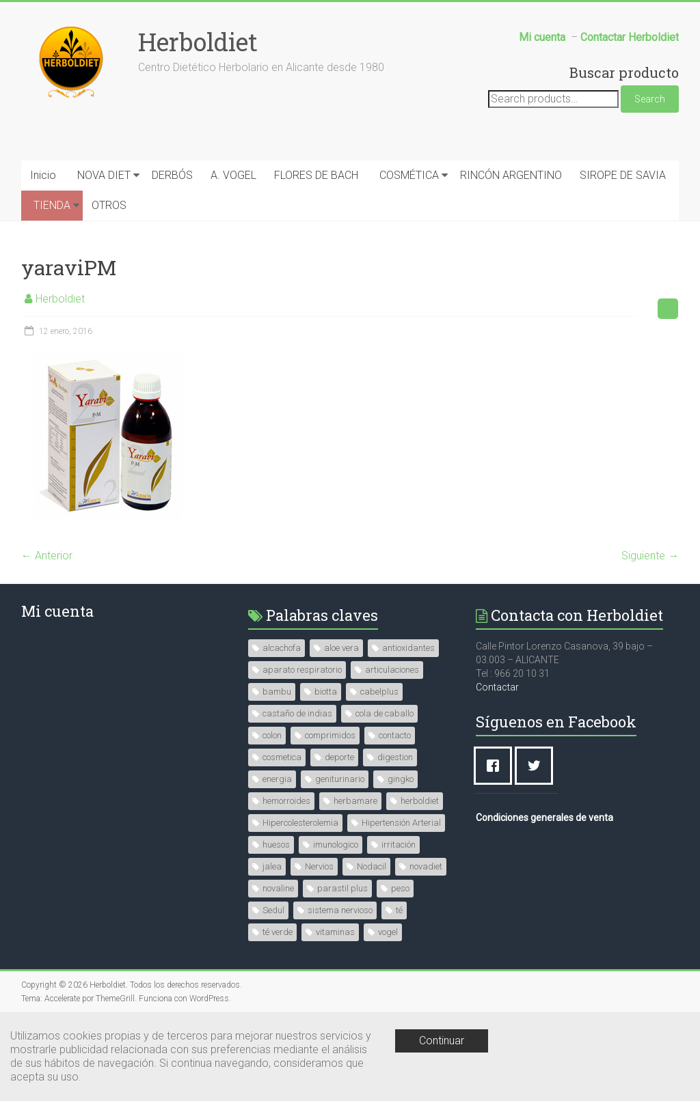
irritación (398, 844)
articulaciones (392, 670)
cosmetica (281, 757)
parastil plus (342, 888)
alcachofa (281, 648)
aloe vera (341, 648)
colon (272, 735)
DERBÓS (172, 175)
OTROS (109, 205)
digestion (395, 757)
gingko (401, 779)
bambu (276, 691)
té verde (277, 932)
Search (649, 99)
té (399, 910)
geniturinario (339, 779)
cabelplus (379, 691)
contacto (395, 735)
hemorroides (286, 801)
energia (277, 779)
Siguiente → (650, 555)
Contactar (497, 687)
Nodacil (371, 866)
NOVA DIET (104, 175)
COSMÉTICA (409, 175)
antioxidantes (408, 648)
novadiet (425, 866)
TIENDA (51, 205)
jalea (272, 866)
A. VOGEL (233, 175)
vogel (388, 932)
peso (400, 888)
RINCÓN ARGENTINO (511, 175)
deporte (339, 757)
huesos (276, 844)
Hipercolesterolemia (300, 823)
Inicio (43, 175)
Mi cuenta (57, 611)
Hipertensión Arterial (401, 823)
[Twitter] (537, 766)
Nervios (319, 866)
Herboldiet (198, 41)
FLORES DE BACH (316, 175)
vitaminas (335, 932)
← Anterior (46, 555)
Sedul (273, 910)
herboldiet (420, 801)
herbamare (355, 801)
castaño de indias (297, 713)
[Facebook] (496, 766)
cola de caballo (384, 713)
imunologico (335, 844)
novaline (278, 888)
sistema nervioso (340, 910)
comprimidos (330, 735)
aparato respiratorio (302, 670)
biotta (325, 691)
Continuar (441, 1040)
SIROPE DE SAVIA (623, 175)
